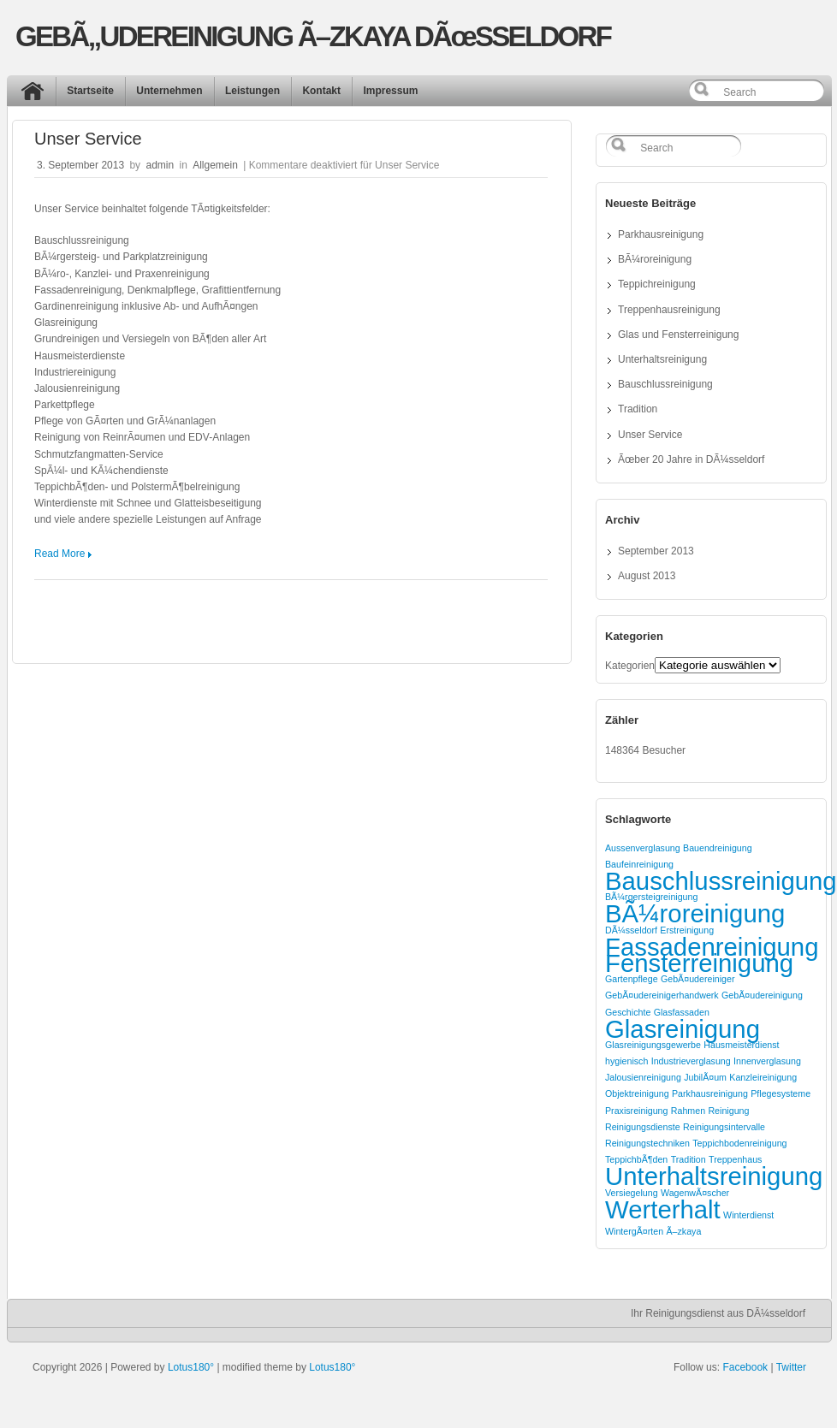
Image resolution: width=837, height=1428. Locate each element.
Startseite (90, 91)
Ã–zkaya (683, 1231)
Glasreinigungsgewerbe (653, 1045)
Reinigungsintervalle (724, 1127)
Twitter (791, 1367)
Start (37, 95)
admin (159, 165)
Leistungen (252, 91)
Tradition (637, 409)
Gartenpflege (631, 979)
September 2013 (656, 551)
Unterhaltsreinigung (662, 359)
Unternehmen (169, 91)
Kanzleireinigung (763, 1077)
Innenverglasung (767, 1061)
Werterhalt (663, 1209)
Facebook (745, 1367)
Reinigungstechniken (647, 1143)
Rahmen (688, 1110)
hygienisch (626, 1061)
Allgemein (215, 165)
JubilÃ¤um (705, 1077)
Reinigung (728, 1110)
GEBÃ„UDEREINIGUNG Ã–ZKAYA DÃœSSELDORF (312, 36)
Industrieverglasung (691, 1061)
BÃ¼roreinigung (655, 259)
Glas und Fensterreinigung (678, 335)
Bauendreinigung (717, 848)
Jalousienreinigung (643, 1077)
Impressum (390, 91)
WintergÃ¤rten (634, 1231)
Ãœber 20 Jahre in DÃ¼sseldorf (691, 459)
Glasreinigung (682, 1029)
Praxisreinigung (636, 1110)
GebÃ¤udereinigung (762, 995)
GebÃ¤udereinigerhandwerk (662, 995)
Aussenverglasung (642, 848)
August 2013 (646, 576)
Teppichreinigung (657, 284)
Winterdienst (748, 1215)
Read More (59, 554)
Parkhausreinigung (660, 234)
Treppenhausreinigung (669, 310)
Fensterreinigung (699, 963)
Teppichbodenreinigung (739, 1143)
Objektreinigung (637, 1093)
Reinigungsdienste (642, 1127)
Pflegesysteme (780, 1093)
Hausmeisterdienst (741, 1045)
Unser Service (88, 138)
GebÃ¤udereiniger (698, 979)
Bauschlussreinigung (665, 384)
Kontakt (321, 91)
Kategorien (630, 666)
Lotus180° (191, 1367)
